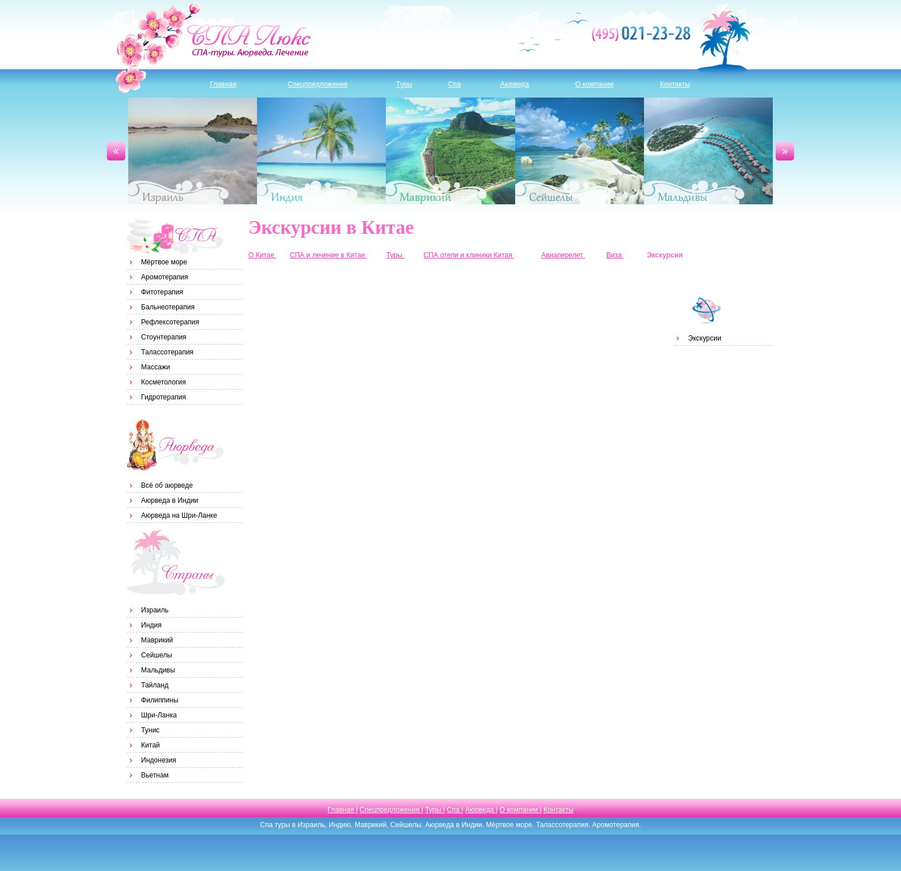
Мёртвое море (164, 262)
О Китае (262, 255)
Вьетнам (155, 775)
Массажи (155, 367)
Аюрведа (514, 84)
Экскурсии (704, 338)
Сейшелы (579, 151)
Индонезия (158, 760)
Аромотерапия (164, 277)
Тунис (150, 730)
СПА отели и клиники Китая (468, 255)
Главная (223, 84)
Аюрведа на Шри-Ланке (179, 515)
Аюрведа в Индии (169, 500)
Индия (321, 151)
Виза (615, 255)
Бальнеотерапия (168, 307)
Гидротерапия (163, 397)
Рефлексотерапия (170, 322)
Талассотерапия (167, 352)
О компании (594, 84)
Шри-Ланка (159, 715)
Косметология (163, 382)
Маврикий (450, 151)
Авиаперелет (563, 255)
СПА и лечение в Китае (328, 255)
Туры (404, 84)
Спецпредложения (318, 84)
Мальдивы (708, 151)
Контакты (675, 84)
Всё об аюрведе (167, 485)
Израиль (192, 151)
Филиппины (159, 700)
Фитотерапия (162, 292)
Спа (454, 84)
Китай (150, 745)
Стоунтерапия (163, 337)
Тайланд (154, 685)
